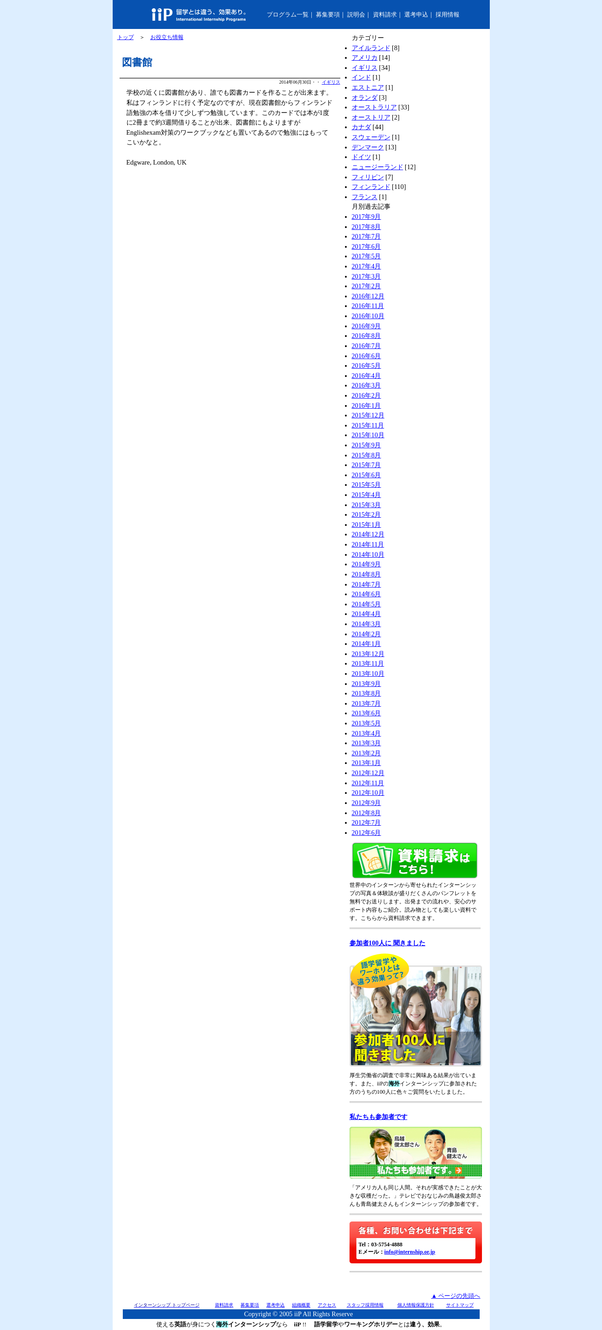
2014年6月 (366, 594)
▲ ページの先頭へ (455, 1295)
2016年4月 (366, 375)
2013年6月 (366, 713)
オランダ (365, 97)
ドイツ (361, 156)
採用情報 (447, 14)
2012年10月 (368, 792)
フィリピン (368, 177)
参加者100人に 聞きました (387, 943)
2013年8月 (366, 693)
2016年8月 (366, 335)
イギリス (331, 82)
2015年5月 (366, 484)
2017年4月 (366, 266)
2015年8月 (366, 455)
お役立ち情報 (166, 37)
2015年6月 (366, 475)
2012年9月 (366, 802)
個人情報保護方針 (415, 1304)
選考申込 (416, 14)
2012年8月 (366, 812)
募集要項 (328, 14)
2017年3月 (366, 276)
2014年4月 (366, 613)
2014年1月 (366, 643)
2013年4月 (366, 733)
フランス (365, 196)
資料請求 (385, 14)
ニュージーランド (377, 167)
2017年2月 (366, 286)
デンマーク (368, 147)
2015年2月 (366, 514)
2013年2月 (366, 753)
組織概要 (301, 1304)
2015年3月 (366, 504)
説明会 (356, 14)
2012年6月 (366, 832)
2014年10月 (368, 554)
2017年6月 (366, 246)
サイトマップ (460, 1304)
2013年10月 (368, 673)
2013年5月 (366, 723)
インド (361, 77)
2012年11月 (368, 783)
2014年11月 (368, 544)
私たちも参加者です (378, 1116)
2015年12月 (368, 415)
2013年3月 (366, 743)
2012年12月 (368, 772)
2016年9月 (366, 326)
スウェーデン (371, 137)
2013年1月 (366, 762)
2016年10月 (368, 316)
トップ (125, 37)
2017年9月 (366, 216)
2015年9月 (366, 445)
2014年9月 (366, 564)
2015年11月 (368, 425)
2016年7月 (366, 345)
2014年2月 (366, 634)
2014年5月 (366, 604)
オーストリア (371, 117)
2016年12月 (368, 296)
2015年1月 (366, 524)
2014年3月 (366, 624)
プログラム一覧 (288, 14)
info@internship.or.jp (410, 1252)
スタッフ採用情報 (365, 1304)
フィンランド (371, 186)
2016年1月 (366, 405)
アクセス (327, 1304)
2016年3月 (366, 385)
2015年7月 (366, 464)
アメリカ (365, 57)
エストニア (368, 87)
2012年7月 (366, 822)
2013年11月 (368, 663)
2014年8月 (366, 574)
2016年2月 (366, 395)
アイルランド (371, 47)
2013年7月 (366, 703)
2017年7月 (366, 236)
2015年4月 (366, 494)
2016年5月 (366, 365)
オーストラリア (374, 107)
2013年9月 (366, 683)
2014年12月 (368, 534)
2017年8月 (366, 226)
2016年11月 (368, 305)
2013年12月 (368, 653)
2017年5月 (366, 256)
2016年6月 (366, 356)
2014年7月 (366, 584)
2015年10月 (368, 435)
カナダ (361, 127)
